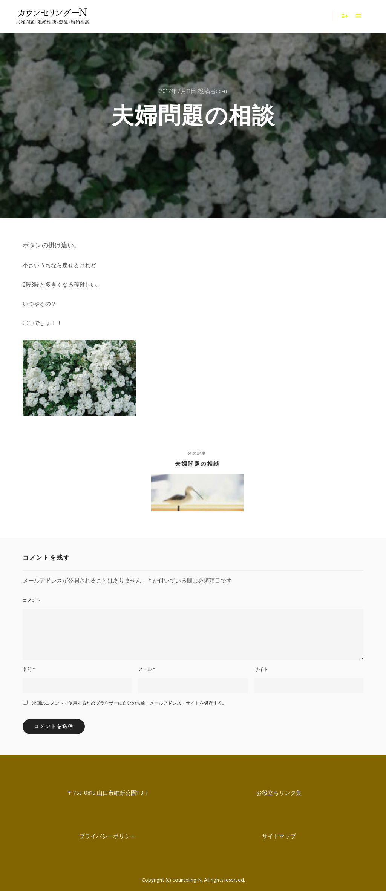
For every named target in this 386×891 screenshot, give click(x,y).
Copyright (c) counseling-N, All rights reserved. (193, 880)
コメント (32, 600)
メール (146, 669)
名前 (29, 669)
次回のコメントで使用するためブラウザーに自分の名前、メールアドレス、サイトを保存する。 (129, 703)
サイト (261, 669)
